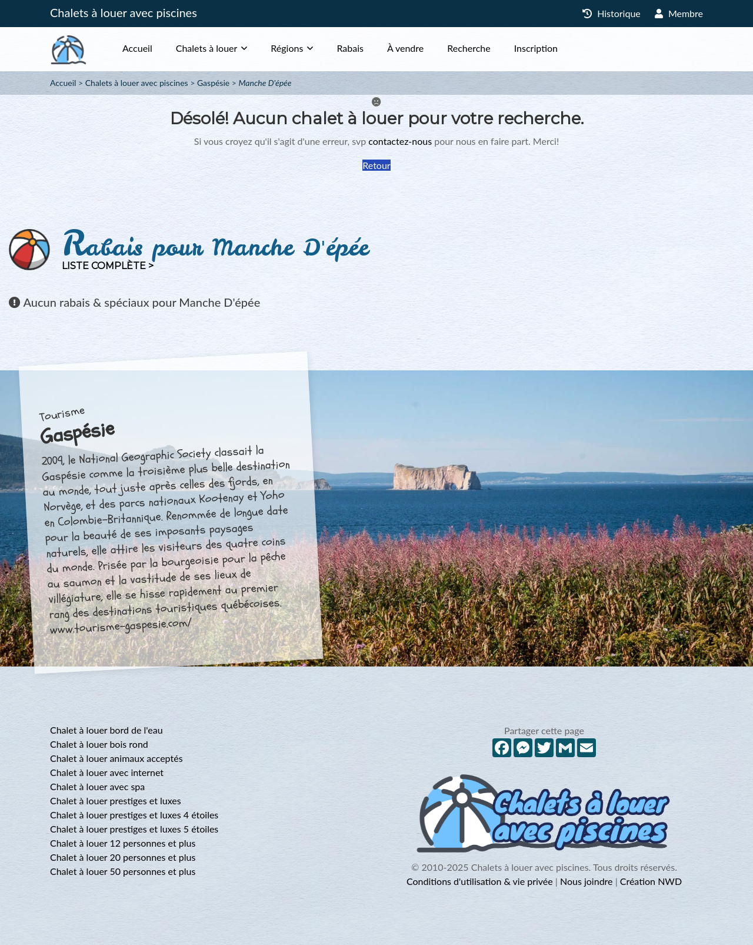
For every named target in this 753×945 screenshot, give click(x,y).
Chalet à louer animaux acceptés (116, 758)
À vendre (405, 48)
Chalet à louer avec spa (97, 786)
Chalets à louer (207, 48)
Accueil (137, 48)
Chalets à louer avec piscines (123, 12)
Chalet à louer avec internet (107, 772)
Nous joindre (586, 881)
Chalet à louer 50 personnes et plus (122, 871)
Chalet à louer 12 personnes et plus (122, 842)
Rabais (350, 48)
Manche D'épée (265, 83)
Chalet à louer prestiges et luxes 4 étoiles (134, 814)
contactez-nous (400, 141)
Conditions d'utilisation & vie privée (480, 881)
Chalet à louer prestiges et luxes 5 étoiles (134, 828)
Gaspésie (213, 83)
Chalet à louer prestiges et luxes (115, 800)
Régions (287, 48)
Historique (611, 13)
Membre (679, 13)
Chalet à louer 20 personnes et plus (122, 857)
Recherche (468, 48)
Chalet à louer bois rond (99, 744)
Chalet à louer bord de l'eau (106, 729)
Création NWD (651, 881)
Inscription (536, 48)
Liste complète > (108, 265)
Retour (376, 165)
